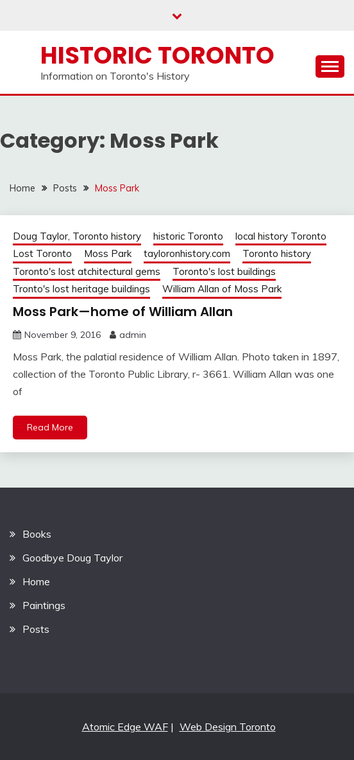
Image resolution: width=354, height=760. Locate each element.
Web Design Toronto (228, 726)
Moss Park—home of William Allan (123, 312)
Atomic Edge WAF (125, 726)
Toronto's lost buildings (224, 271)
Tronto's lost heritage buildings (81, 289)
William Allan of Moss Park (222, 289)
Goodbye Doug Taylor (72, 557)
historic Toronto (188, 236)
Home (36, 581)
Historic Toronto (157, 55)
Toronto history (276, 253)
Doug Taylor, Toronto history (77, 236)
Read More (50, 427)
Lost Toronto (42, 253)
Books (36, 533)
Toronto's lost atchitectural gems (86, 271)
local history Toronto (280, 236)
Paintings (43, 605)
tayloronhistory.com (187, 253)
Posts (35, 629)
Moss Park (107, 253)
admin (132, 334)
